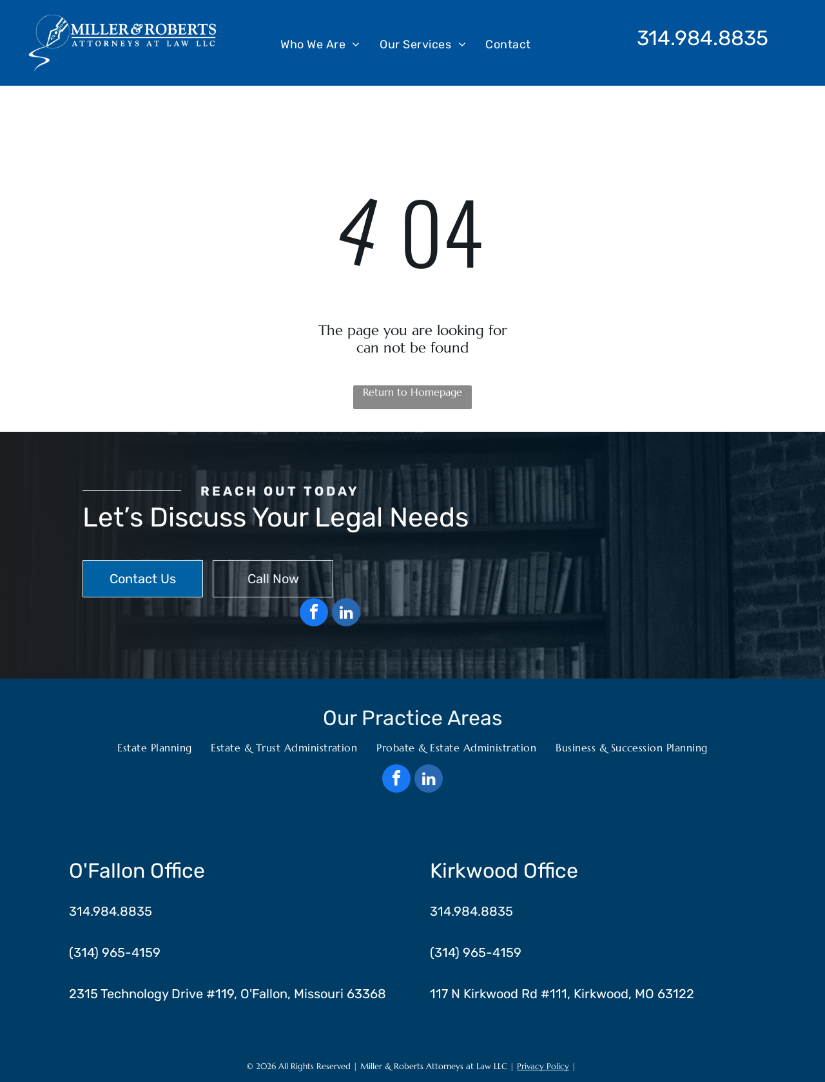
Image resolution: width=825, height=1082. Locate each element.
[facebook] (314, 614)
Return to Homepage (412, 391)
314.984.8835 (702, 38)
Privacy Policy (543, 1066)
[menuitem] (320, 44)
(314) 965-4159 (114, 952)
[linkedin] (346, 614)
